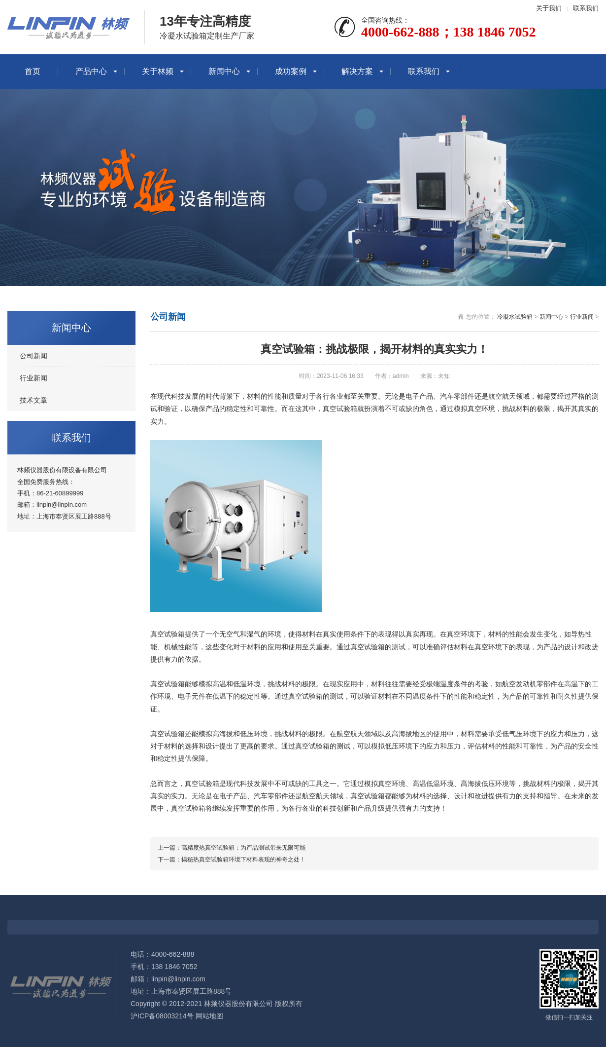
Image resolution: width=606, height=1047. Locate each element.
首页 (32, 71)
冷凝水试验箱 (515, 316)
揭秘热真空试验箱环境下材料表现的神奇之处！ (243, 859)
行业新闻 (33, 378)
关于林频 (157, 71)
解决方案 (357, 71)
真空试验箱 (340, 408)
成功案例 (290, 71)
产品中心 (91, 71)
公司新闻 (33, 356)
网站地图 (209, 1016)
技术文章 (33, 400)
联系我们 (586, 8)
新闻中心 (224, 71)
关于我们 (549, 8)
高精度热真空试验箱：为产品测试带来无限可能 (243, 847)
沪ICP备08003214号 (162, 1016)
